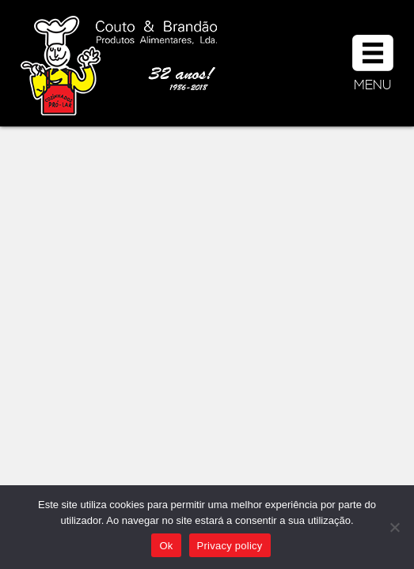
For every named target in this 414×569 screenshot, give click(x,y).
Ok (166, 546)
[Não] (394, 527)
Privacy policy (230, 546)
